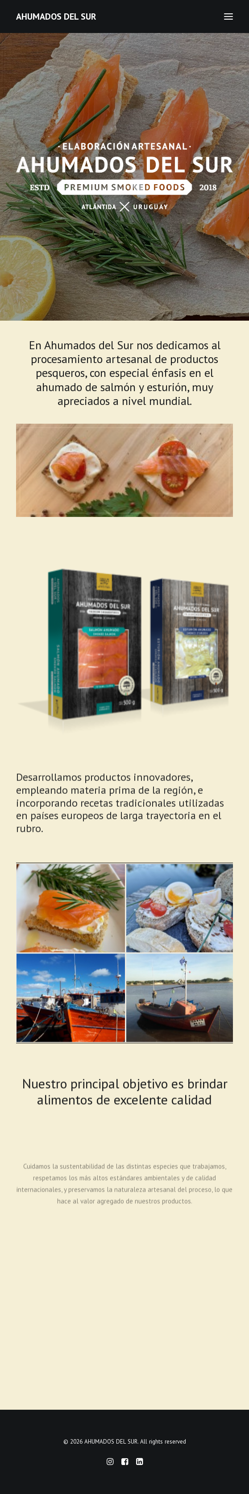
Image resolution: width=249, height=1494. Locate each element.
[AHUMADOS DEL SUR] (56, 16)
